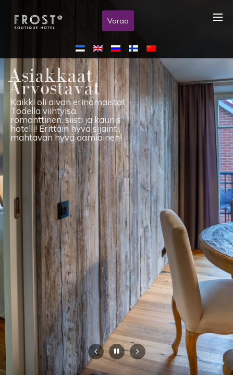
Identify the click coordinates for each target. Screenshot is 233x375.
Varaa (118, 21)
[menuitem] (82, 48)
